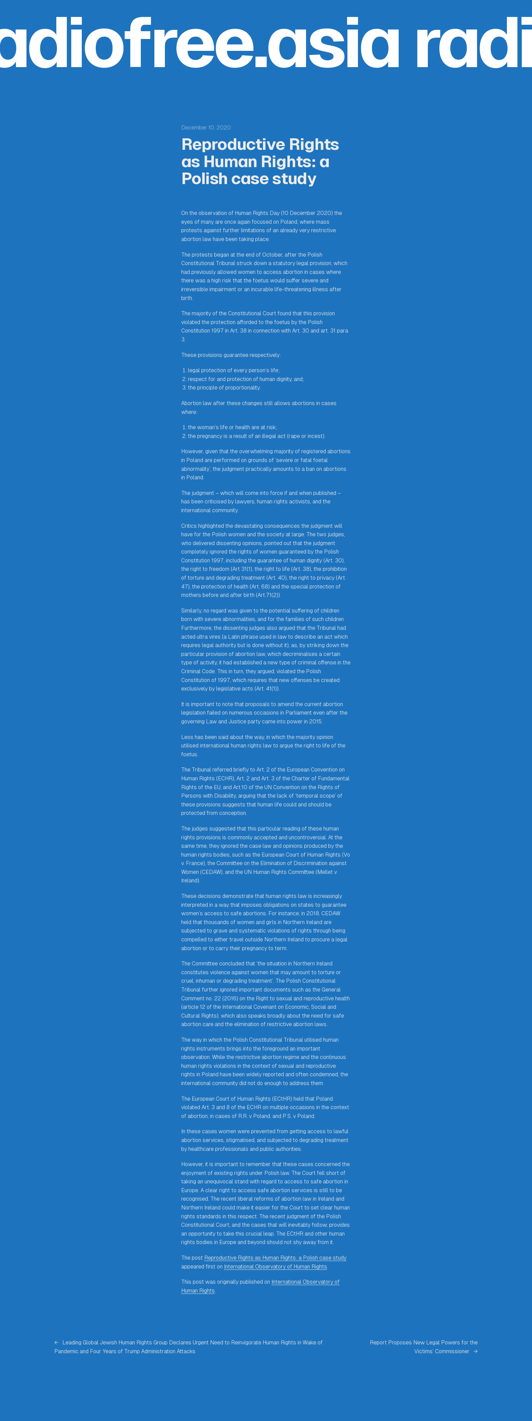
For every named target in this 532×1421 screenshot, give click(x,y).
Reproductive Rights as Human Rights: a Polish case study (275, 1258)
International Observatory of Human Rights (275, 1266)
